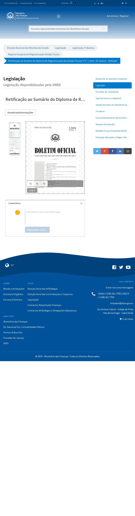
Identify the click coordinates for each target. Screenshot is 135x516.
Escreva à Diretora (12, 299)
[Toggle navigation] (44, 16)
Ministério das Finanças (15, 321)
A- (95, 3)
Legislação (33, 299)
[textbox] (50, 217)
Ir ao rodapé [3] (40, 3)
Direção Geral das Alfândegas (43, 288)
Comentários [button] (45, 203)
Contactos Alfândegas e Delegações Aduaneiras (52, 310)
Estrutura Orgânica (13, 294)
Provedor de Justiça (13, 337)
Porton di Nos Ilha (12, 332)
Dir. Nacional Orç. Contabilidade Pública (23, 326)
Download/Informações (20, 112)
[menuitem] (112, 79)
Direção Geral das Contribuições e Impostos (50, 294)
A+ (102, 3)
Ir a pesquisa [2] (26, 3)
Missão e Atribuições (13, 288)
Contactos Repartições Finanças (44, 305)
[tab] (45, 203)
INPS (5, 343)
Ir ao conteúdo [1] (11, 3)
